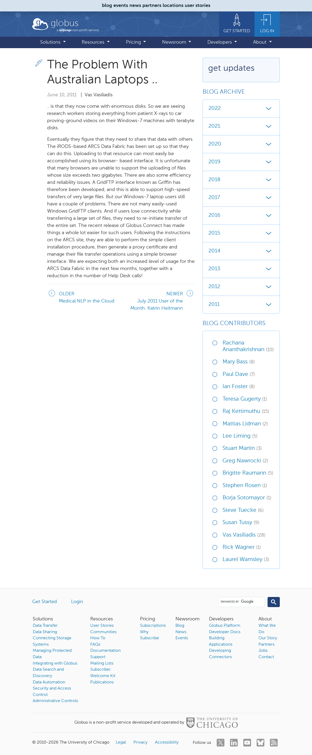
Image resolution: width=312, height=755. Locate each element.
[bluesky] (260, 743)
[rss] (274, 743)
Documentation (105, 651)
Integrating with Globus (55, 663)
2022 (241, 108)
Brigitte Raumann (248, 473)
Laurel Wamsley (246, 559)
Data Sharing (45, 632)
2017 (241, 197)
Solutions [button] (51, 42)
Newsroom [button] (174, 42)
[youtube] (247, 743)
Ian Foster (239, 386)
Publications (102, 682)
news (135, 5)
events (120, 5)
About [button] (260, 42)
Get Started (44, 601)
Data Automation (49, 682)
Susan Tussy (241, 522)
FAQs (95, 644)
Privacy (140, 742)
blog (107, 5)
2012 (241, 286)
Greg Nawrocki (245, 461)
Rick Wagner (242, 547)
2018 (241, 180)
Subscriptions (153, 626)
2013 (241, 269)
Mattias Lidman (245, 424)
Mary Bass (239, 362)
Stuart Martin (242, 448)
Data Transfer (45, 626)
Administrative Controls (55, 701)
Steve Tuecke (243, 510)
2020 (241, 144)
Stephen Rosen (245, 485)
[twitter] (221, 743)
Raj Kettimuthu (246, 411)
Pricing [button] (134, 42)
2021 (241, 126)
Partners (266, 644)
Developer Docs (224, 632)
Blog (179, 626)
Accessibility (167, 742)
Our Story (267, 638)
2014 (241, 251)
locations (173, 5)
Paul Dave (239, 374)
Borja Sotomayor (247, 498)
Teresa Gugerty (245, 399)
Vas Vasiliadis (244, 535)
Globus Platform (224, 626)
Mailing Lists (101, 663)
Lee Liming (240, 436)
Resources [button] (94, 42)
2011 (241, 304)
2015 (241, 233)
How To (97, 638)
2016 (241, 215)
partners (151, 5)
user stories (197, 5)
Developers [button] (220, 42)
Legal (121, 742)
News (180, 632)
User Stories (102, 626)
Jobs (263, 651)
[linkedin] (234, 743)
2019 (241, 162)
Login (77, 601)
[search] (241, 602)
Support (97, 657)
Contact (266, 657)
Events (181, 638)
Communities (103, 632)
